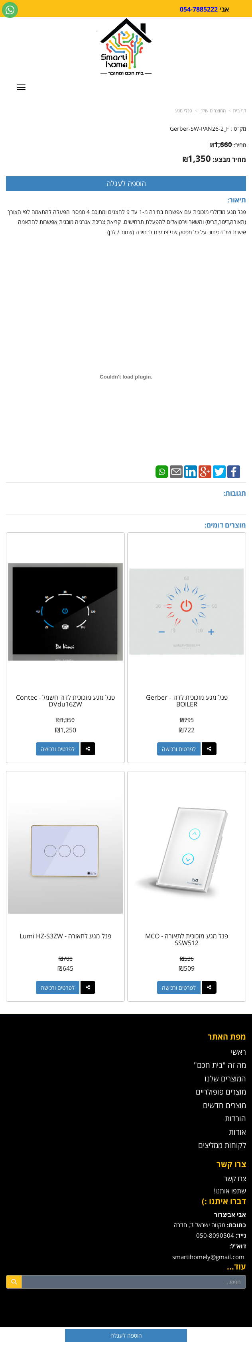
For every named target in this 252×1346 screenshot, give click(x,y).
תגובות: (234, 493)
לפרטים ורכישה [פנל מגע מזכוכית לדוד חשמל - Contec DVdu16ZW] (58, 749)
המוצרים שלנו (212, 110)
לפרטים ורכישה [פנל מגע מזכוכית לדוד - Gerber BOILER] (179, 749)
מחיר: (228, 145)
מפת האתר (227, 1036)
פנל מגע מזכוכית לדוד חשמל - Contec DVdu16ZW (65, 701)
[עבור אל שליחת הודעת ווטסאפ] (10, 10)
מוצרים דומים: (225, 525)
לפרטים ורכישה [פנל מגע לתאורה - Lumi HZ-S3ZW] (58, 987)
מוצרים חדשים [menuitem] (224, 1105)
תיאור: (236, 199)
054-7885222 (199, 9)
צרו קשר (231, 1164)
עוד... (236, 1266)
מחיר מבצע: (229, 159)
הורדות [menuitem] (235, 1118)
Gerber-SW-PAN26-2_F (199, 128)
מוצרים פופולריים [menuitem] (221, 1092)
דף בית (239, 110)
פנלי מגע (183, 110)
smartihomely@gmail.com (208, 1257)
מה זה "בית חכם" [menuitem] (220, 1065)
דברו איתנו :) (224, 1201)
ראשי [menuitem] (238, 1052)
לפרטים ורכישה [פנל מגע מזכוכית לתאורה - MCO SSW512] (179, 987)
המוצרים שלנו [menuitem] (225, 1078)
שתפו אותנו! (229, 1190)
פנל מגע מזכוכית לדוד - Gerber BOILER (187, 701)
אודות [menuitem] (237, 1132)
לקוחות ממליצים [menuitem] (222, 1145)
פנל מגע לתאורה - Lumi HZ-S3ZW (65, 936)
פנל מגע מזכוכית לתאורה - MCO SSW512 (186, 940)
